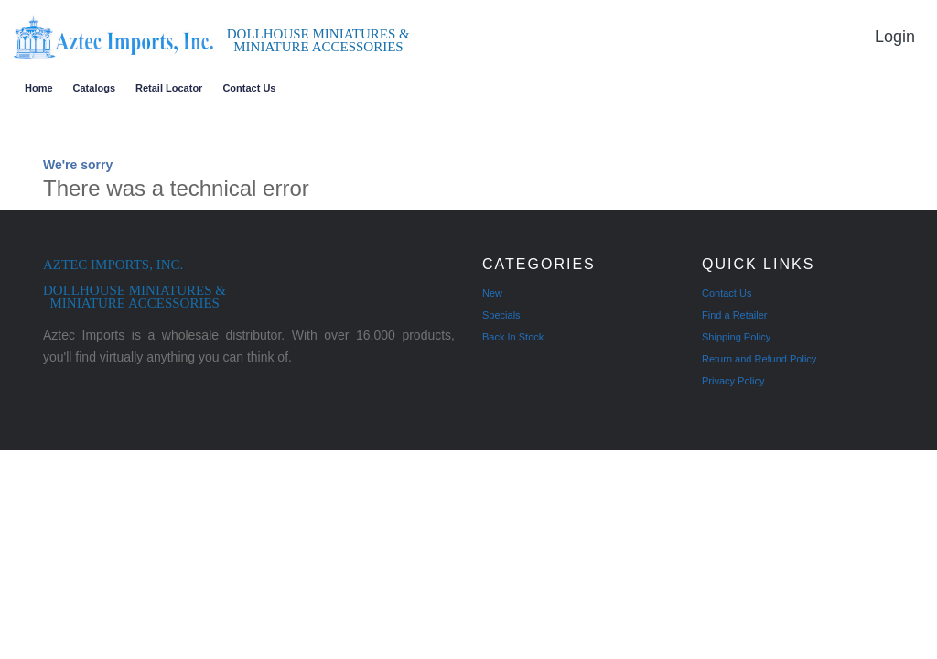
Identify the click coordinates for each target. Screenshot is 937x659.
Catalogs (94, 87)
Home (39, 87)
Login (895, 36)
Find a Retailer (735, 314)
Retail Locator (168, 87)
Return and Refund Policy (759, 358)
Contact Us (248, 87)
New (492, 292)
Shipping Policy (736, 336)
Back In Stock (513, 336)
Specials (501, 314)
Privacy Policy (733, 380)
